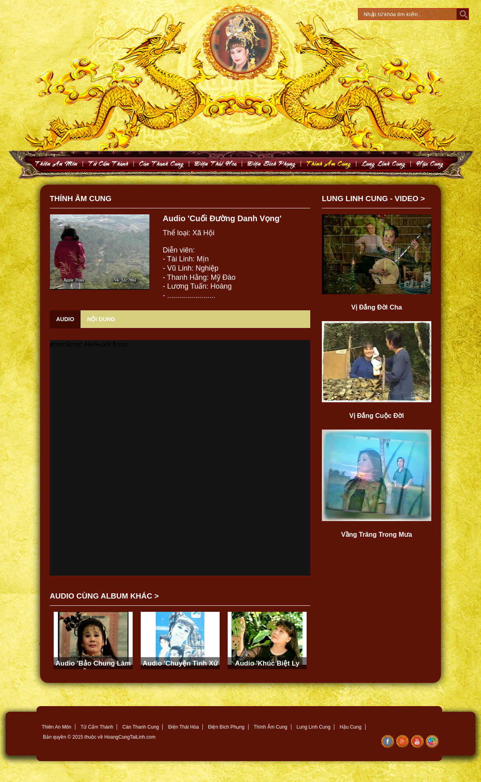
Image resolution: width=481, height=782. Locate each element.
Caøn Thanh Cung (161, 163)
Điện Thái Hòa (183, 727)
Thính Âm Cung (270, 727)
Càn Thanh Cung (140, 727)
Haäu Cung (429, 163)
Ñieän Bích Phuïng (271, 163)
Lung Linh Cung (383, 163)
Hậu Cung (350, 727)
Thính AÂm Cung (329, 163)
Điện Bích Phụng (226, 727)
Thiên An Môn (56, 727)
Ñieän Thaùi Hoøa (215, 163)
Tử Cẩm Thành (97, 727)
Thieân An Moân (56, 163)
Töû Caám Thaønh (108, 163)
